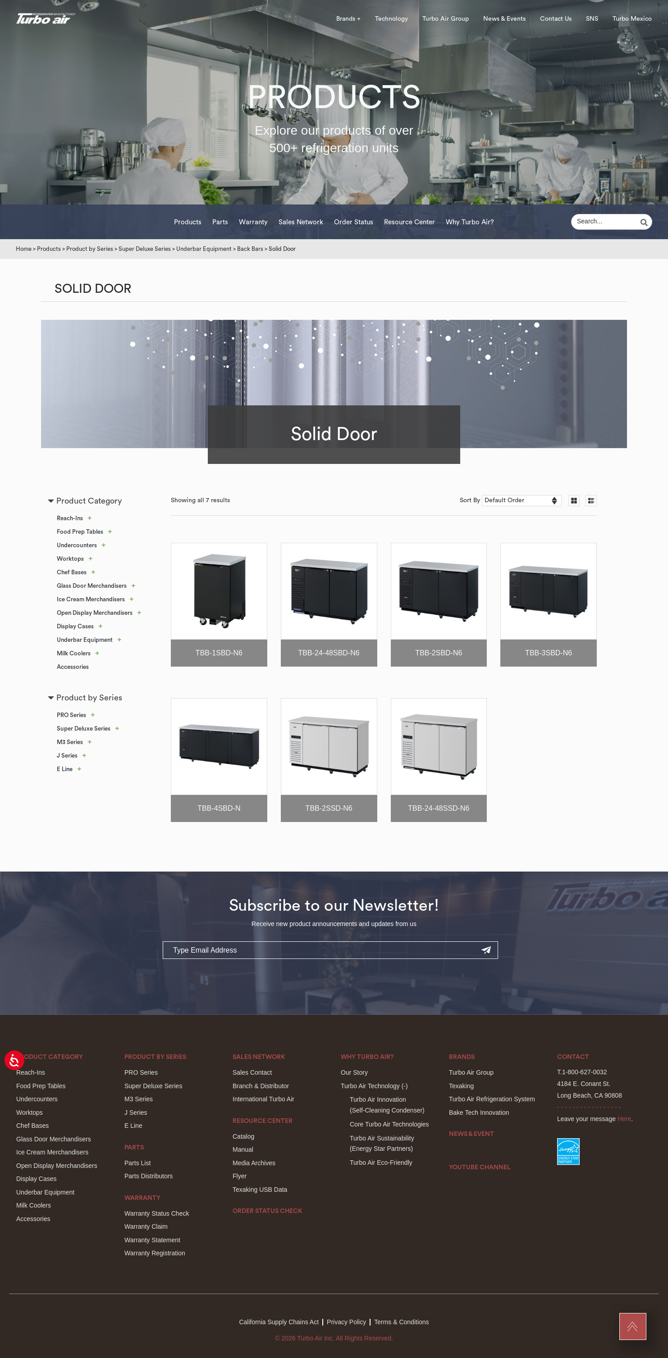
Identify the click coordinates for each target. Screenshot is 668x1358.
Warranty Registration (154, 1253)
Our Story (354, 1072)
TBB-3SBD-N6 (548, 653)
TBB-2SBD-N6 (438, 653)
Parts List (137, 1163)
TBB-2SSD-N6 (329, 808)
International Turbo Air (263, 1099)
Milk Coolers (74, 653)
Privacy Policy (346, 1322)
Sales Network (301, 222)
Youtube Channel (480, 1167)
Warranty (253, 222)
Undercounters (77, 545)
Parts (220, 222)
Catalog (243, 1136)
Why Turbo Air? (470, 222)
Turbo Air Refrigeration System (492, 1099)
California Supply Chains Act (279, 1322)
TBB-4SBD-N (218, 808)
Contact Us (556, 19)
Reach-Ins (70, 518)
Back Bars (250, 249)
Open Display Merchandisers (95, 613)
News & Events (504, 19)
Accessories (73, 667)
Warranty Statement (152, 1240)
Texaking (461, 1086)
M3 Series (70, 742)
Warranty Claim (146, 1226)
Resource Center (409, 222)
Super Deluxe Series (145, 249)
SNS (592, 19)
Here (624, 1118)
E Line (65, 769)
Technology (391, 19)
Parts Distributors (148, 1176)
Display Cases (75, 626)
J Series (67, 755)
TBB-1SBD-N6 (219, 653)
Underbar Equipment (204, 249)
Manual (243, 1149)
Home (24, 249)
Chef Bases (72, 572)
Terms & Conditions (401, 1322)
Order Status (353, 222)
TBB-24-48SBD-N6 (329, 653)
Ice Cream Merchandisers (91, 599)
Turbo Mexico (632, 19)
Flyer (240, 1176)
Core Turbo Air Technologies (389, 1124)
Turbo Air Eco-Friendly (381, 1162)
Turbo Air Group (445, 19)
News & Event (471, 1134)
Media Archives (254, 1163)
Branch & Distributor (261, 1086)
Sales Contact (252, 1072)
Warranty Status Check (156, 1213)
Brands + (348, 19)
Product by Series (89, 249)
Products (187, 222)
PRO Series (71, 715)
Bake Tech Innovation (479, 1112)
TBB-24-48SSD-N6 (438, 808)
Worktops (70, 559)
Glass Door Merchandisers (92, 586)
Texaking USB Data (260, 1189)
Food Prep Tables (80, 532)
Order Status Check (267, 1211)
